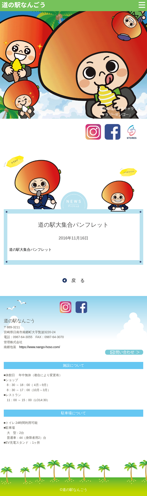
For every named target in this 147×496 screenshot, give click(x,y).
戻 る (78, 280)
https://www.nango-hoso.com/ (39, 347)
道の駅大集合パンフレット (30, 249)
